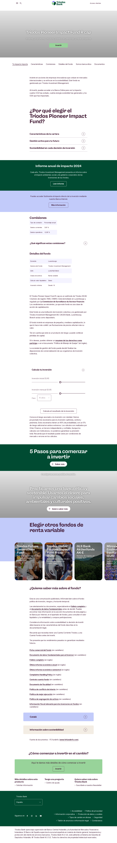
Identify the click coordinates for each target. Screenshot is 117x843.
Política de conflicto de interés (43, 689)
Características (37, 64)
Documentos (99, 64)
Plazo (34, 398)
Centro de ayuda (52, 783)
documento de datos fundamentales (46, 609)
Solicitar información (24, 785)
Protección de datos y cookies (89, 814)
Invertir (58, 45)
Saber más (60, 464)
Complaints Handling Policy (41, 675)
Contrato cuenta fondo (39, 679)
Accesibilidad (76, 811)
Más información (58, 205)
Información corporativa (64, 814)
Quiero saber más (60, 509)
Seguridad (97, 817)
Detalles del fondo (65, 64)
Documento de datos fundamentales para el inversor (52, 655)
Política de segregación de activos (44, 699)
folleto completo (78, 606)
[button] (115, 562)
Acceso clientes (95, 3)
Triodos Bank (21, 796)
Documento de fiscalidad (40, 684)
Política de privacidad (93, 811)
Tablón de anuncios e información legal (72, 821)
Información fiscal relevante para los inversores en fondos (54, 704)
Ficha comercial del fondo (40, 650)
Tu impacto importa (20, 64)
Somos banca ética (83, 64)
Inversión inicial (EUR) (40, 378)
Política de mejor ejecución (41, 694)
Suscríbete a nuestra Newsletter (88, 785)
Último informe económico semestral (45, 670)
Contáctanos (96, 821)
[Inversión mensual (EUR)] (72, 393)
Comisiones (50, 64)
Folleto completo (37, 660)
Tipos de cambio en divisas (79, 817)
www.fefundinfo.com (69, 740)
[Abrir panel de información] (83, 370)
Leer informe (58, 184)
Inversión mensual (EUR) (42, 390)
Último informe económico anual (43, 665)
